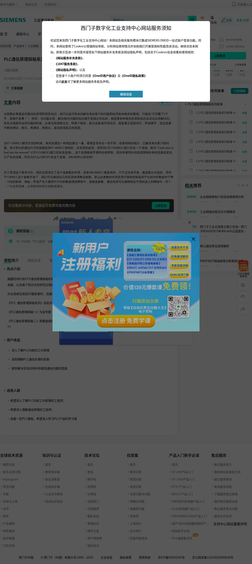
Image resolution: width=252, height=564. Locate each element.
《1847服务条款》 (65, 64)
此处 (64, 81)
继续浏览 (126, 94)
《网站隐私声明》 (65, 70)
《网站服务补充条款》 (68, 58)
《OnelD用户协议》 (104, 75)
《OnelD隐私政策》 (134, 75)
